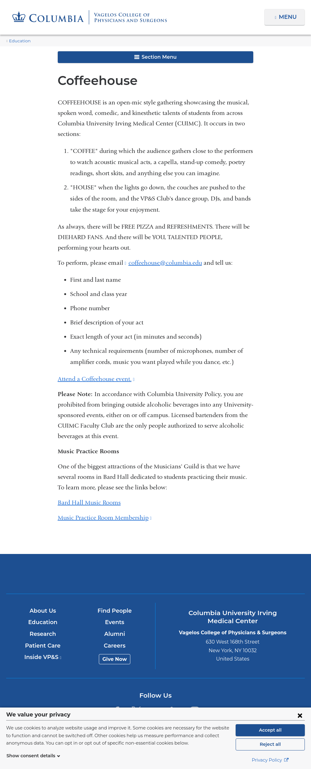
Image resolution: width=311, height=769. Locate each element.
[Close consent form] (300, 715)
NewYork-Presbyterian (156, 578)
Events (115, 622)
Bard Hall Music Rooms (89, 502)
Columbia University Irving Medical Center (57, 573)
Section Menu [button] (155, 57)
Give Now (115, 659)
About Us (43, 611)
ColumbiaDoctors (254, 573)
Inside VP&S (43, 657)
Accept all (270, 730)
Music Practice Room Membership (105, 517)
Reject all (270, 744)
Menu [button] (288, 17)
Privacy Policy (270, 760)
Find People (115, 611)
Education (18, 41)
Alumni (115, 634)
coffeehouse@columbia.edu (165, 263)
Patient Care (43, 646)
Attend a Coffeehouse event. (96, 378)
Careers (115, 646)
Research (43, 634)
